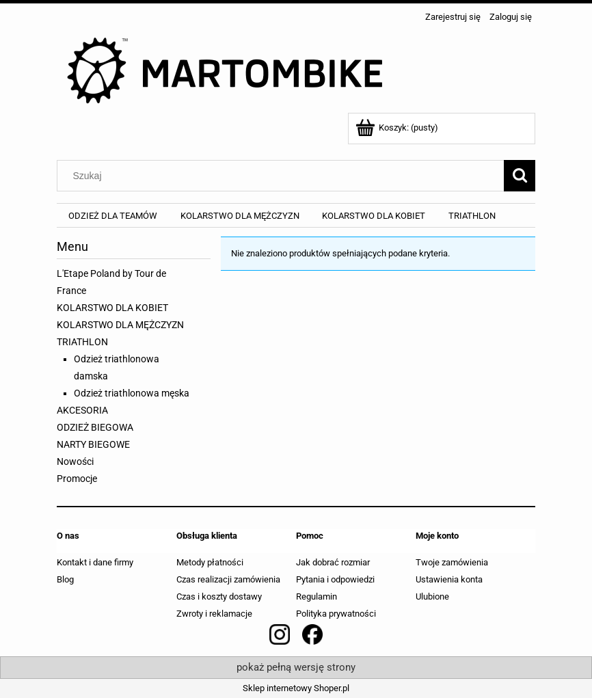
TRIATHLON (82, 341)
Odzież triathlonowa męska (131, 393)
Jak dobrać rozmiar (333, 562)
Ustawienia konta (449, 579)
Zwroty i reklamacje (214, 613)
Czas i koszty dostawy (219, 596)
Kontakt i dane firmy (95, 562)
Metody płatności (209, 562)
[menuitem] (113, 216)
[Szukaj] (519, 175)
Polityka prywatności (336, 613)
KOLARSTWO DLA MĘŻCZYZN (120, 324)
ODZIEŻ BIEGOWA (95, 427)
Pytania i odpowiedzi (335, 579)
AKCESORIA (82, 410)
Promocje (77, 478)
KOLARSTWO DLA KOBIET (112, 307)
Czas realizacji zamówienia (228, 579)
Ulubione (432, 596)
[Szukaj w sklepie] (283, 176)
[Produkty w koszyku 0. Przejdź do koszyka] (398, 127)
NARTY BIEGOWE (93, 444)
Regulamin (316, 596)
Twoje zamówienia (452, 562)
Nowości (75, 461)
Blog (65, 579)
